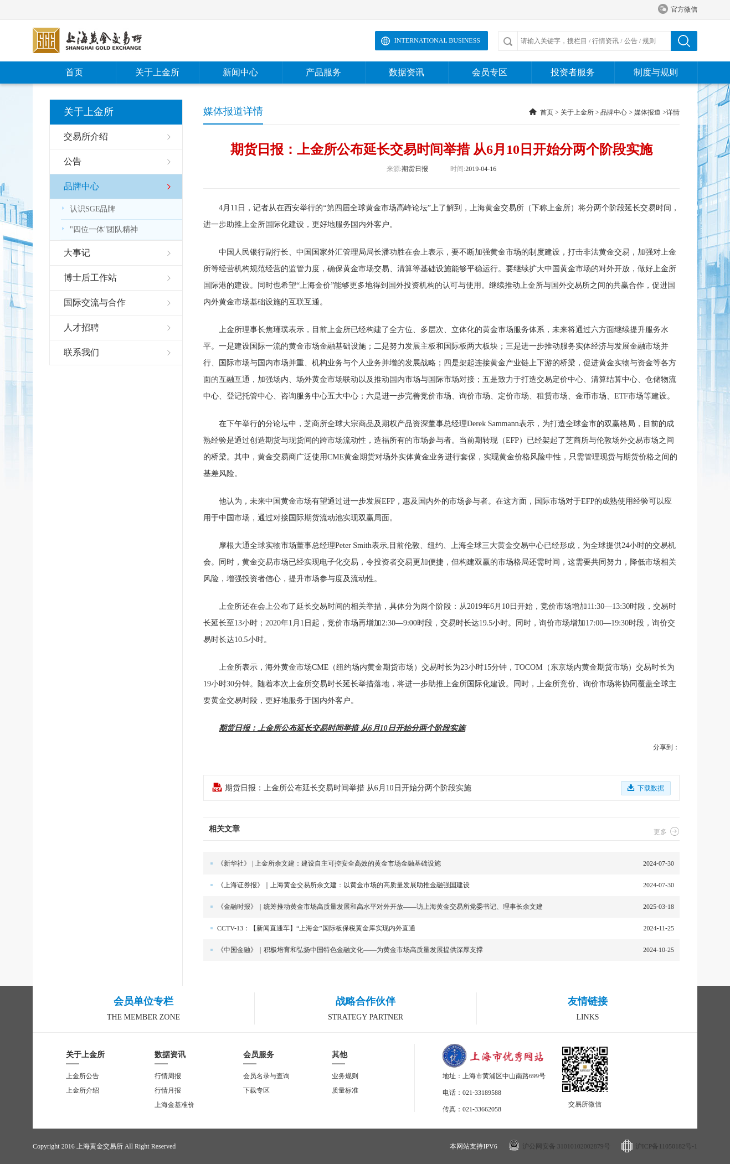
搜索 (684, 41)
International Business (437, 40)
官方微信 (677, 9)
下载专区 (256, 1090)
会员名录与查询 (266, 1076)
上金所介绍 (82, 1090)
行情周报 (168, 1076)
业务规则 (345, 1076)
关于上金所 (157, 72)
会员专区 (489, 72)
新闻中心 (240, 72)
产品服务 (323, 72)
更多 (667, 832)
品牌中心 (613, 112)
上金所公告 (82, 1076)
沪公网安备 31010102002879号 (566, 1146)
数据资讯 (406, 72)
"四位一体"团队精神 (99, 229)
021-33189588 (481, 1092)
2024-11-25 (438, 928)
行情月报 (168, 1090)
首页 (74, 72)
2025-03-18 (438, 907)
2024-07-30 (438, 864)
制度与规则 (656, 72)
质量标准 (345, 1090)
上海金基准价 (174, 1105)
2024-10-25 (438, 950)
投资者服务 (573, 72)
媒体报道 (647, 112)
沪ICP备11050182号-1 (666, 1146)
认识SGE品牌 (88, 209)
